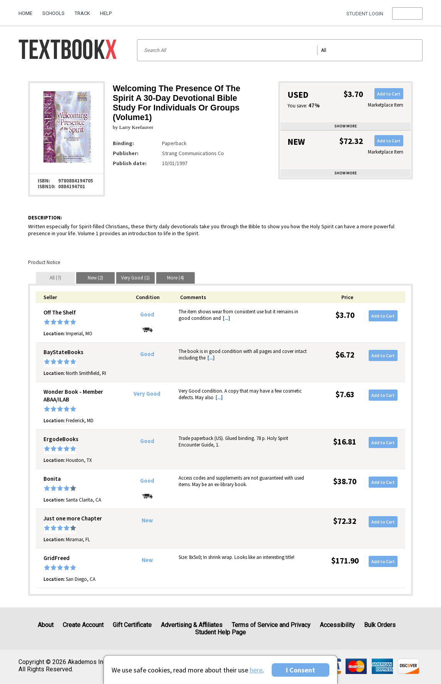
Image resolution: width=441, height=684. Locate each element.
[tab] (55, 278)
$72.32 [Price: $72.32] (344, 521)
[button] (407, 13)
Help (106, 13)
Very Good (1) (135, 277)
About (45, 625)
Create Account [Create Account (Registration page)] (83, 625)
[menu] (407, 13)
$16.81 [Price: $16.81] (344, 441)
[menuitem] (27, 10)
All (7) (55, 277)
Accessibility (337, 625)
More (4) (175, 277)
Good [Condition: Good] (147, 314)
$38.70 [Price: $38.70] (344, 481)
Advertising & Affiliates (191, 625)
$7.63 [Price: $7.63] (345, 394)
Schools (53, 13)
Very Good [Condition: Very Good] (147, 393)
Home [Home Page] (25, 13)
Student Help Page (220, 632)
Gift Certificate (132, 625)
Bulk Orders (380, 625)
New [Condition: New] (147, 520)
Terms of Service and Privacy (271, 625)
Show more (345, 126)
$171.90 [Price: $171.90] (345, 560)
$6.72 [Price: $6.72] (345, 355)
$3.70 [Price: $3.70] (345, 315)
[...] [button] (226, 318)
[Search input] (280, 50)
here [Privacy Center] (256, 670)
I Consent (300, 670)
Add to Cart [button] (389, 94)
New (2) (95, 277)
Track (82, 13)
